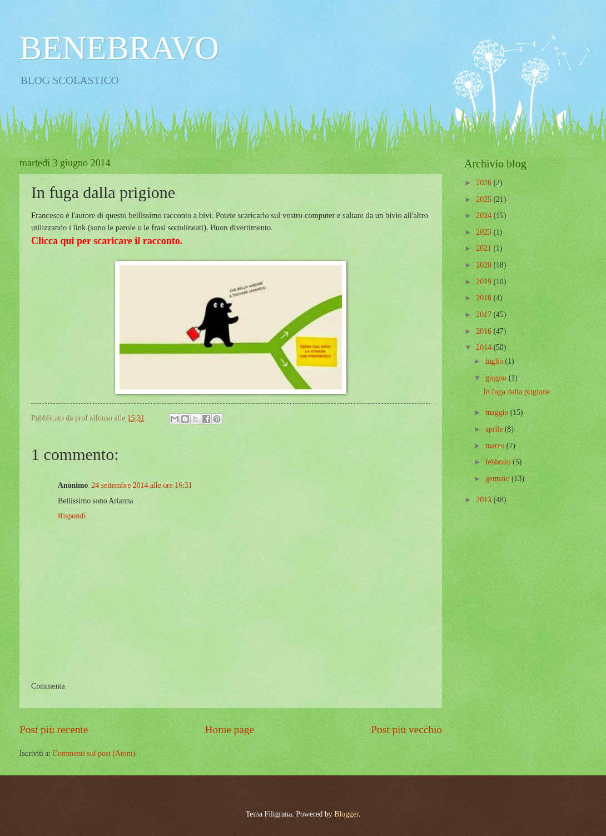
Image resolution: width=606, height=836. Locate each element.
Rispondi (72, 516)
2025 (484, 199)
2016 (484, 331)
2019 (484, 282)
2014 (484, 347)
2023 (484, 232)
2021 (484, 248)
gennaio (498, 478)
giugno (497, 378)
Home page (229, 729)
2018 (484, 298)
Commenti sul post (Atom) (94, 753)
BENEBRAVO (119, 47)
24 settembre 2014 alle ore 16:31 (141, 485)
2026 (484, 183)
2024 (484, 215)
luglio (495, 361)
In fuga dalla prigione (516, 392)
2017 (484, 314)
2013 (484, 500)
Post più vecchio (406, 729)
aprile (495, 429)
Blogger (346, 814)
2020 (484, 265)
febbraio (499, 462)
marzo (495, 446)
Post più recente (53, 729)
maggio (497, 412)
